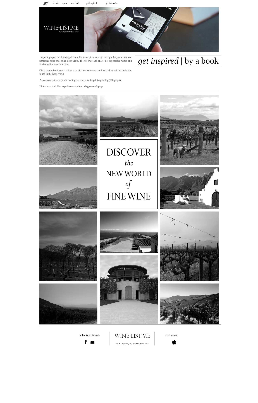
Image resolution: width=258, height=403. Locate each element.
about (55, 3)
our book (75, 3)
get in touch (111, 3)
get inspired (91, 3)
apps (65, 3)
